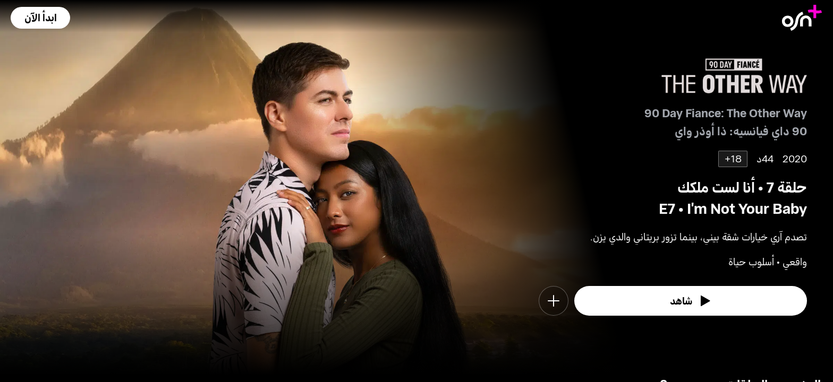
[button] (40, 18)
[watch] (690, 301)
